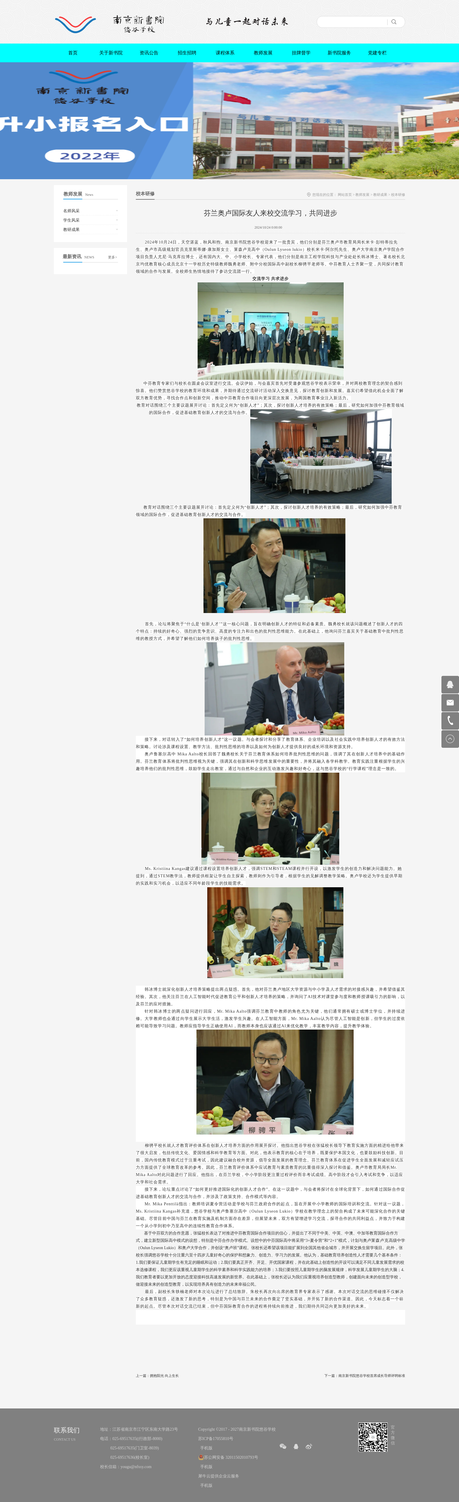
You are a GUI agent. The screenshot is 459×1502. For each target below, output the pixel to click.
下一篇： (364, 1376)
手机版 (205, 1448)
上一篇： (157, 1376)
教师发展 (362, 195)
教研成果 (380, 195)
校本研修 (398, 195)
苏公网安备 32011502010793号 (231, 1457)
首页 (73, 52)
